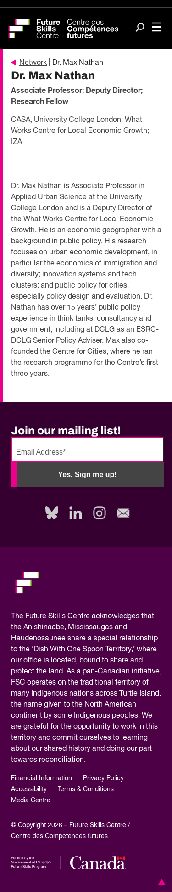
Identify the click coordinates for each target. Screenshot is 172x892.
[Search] (140, 28)
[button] (160, 882)
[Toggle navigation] (156, 28)
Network (29, 63)
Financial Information (41, 778)
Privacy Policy (103, 778)
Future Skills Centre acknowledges (82, 616)
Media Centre (30, 800)
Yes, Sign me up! (87, 474)
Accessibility (29, 789)
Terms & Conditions (86, 789)
